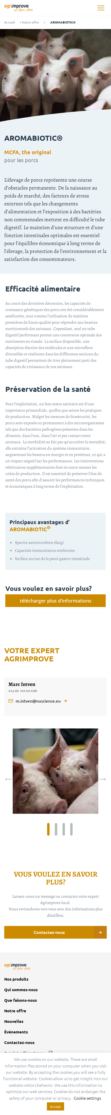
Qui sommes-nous (21, 989)
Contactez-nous (70, 932)
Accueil (9, 22)
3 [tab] (64, 829)
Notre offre (30, 22)
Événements (16, 1031)
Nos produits (16, 979)
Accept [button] (55, 1106)
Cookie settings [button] (87, 1098)
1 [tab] (48, 829)
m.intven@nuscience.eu (38, 700)
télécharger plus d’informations (55, 601)
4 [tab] (71, 829)
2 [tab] (56, 829)
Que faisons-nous (20, 1000)
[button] (101, 8)
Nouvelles (13, 1021)
